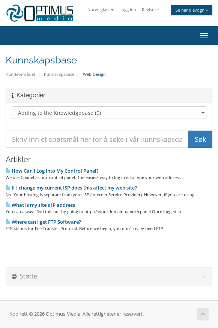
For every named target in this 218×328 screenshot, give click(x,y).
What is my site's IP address (40, 205)
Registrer (150, 9)
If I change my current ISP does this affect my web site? (71, 187)
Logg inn (127, 9)
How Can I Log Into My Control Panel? (52, 170)
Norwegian (100, 9)
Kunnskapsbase (59, 74)
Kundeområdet (20, 74)
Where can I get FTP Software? (43, 221)
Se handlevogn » (191, 10)
